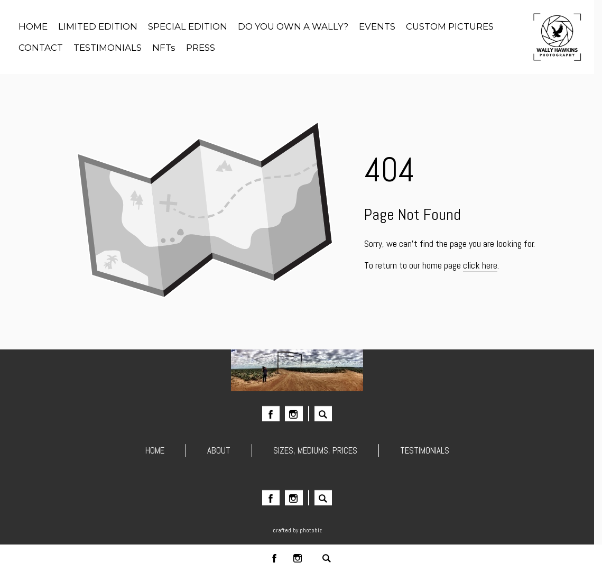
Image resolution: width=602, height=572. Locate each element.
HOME (154, 451)
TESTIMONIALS (424, 451)
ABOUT (218, 451)
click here (480, 265)
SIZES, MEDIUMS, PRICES (315, 451)
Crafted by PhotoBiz (297, 530)
